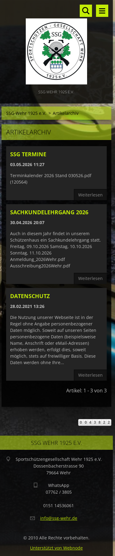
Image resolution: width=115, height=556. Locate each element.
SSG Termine (28, 154)
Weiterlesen (90, 195)
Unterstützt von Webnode (56, 548)
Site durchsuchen (86, 11)
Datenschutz (30, 296)
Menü (102, 11)
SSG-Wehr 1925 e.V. (26, 113)
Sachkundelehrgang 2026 (49, 212)
